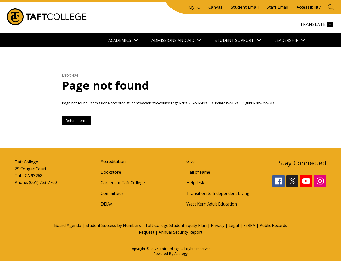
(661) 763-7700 (43, 182)
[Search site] (331, 7)
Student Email (245, 7)
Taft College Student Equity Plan (176, 225)
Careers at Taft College (123, 182)
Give (190, 161)
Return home (76, 120)
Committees (112, 193)
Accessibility (309, 7)
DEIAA (106, 204)
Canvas (215, 7)
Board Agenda (67, 225)
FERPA (249, 225)
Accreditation (113, 161)
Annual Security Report (180, 232)
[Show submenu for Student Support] (234, 40)
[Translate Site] (316, 24)
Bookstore (111, 172)
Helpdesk (195, 182)
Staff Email (277, 7)
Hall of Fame (198, 172)
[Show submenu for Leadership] (286, 40)
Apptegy (181, 253)
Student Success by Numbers (113, 225)
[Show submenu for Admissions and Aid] (172, 40)
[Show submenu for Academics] (119, 40)
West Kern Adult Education (211, 204)
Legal (234, 225)
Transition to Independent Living (217, 193)
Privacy (217, 225)
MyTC (194, 7)
